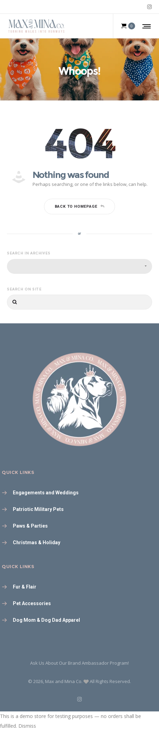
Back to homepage (80, 206)
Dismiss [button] (27, 725)
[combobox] (79, 266)
